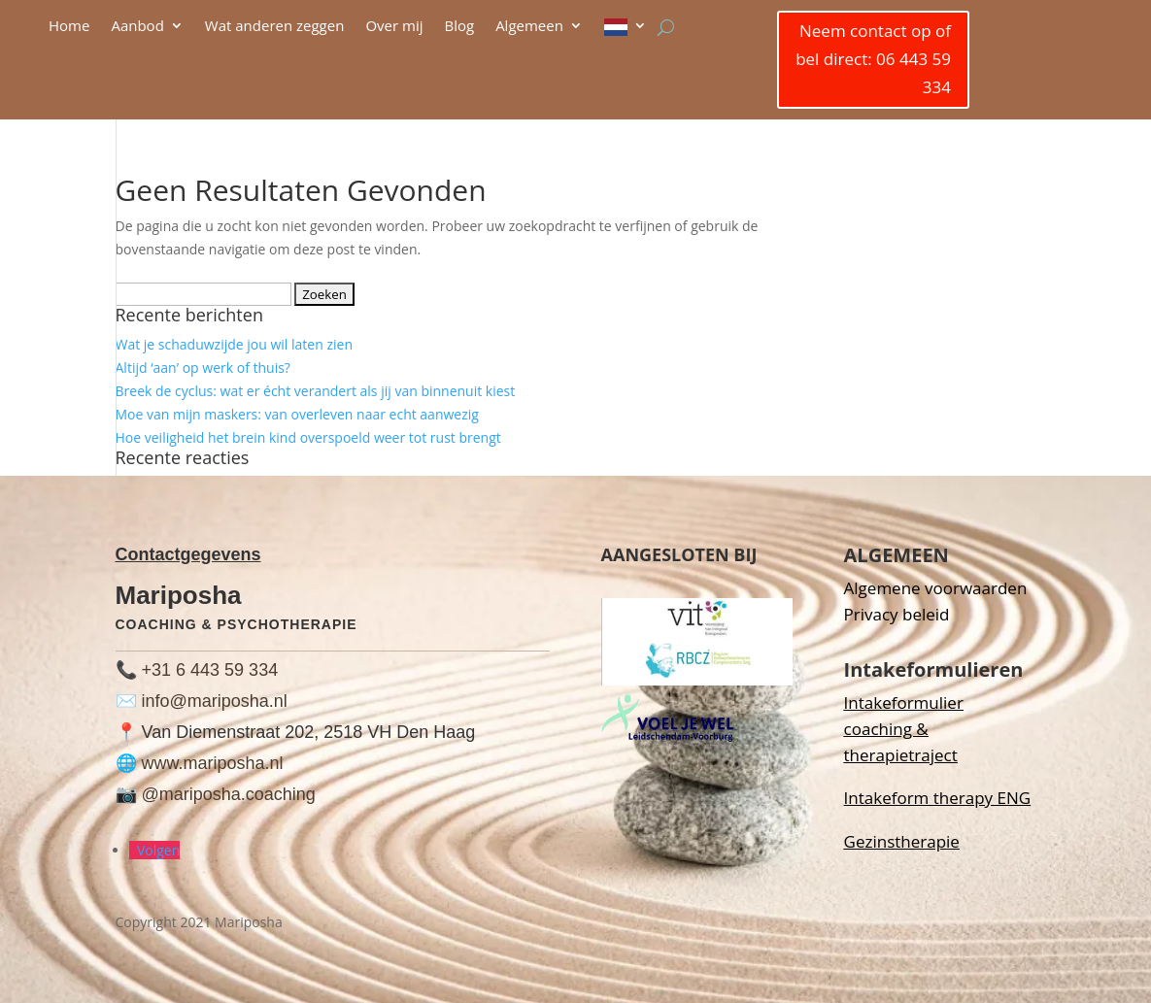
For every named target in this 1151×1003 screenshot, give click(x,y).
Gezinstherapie (902, 841)
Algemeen (529, 26)
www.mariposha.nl (213, 763)
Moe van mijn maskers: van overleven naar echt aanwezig (297, 414)
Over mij (394, 26)
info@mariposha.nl (215, 701)
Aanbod (137, 26)
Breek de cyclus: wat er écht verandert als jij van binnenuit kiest (316, 391)
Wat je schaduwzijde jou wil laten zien (234, 344)
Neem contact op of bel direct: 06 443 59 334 (873, 58)
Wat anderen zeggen (275, 26)
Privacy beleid (897, 614)
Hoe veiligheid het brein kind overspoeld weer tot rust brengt (308, 437)
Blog (459, 26)
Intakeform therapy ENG (938, 797)
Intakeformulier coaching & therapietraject (904, 728)
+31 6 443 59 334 (210, 670)
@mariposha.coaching (229, 794)
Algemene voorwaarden (936, 588)
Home (69, 26)
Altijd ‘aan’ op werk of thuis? (203, 367)
